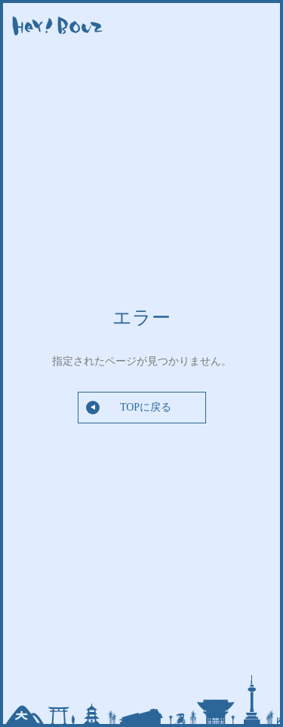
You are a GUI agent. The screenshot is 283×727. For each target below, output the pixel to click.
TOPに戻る (129, 407)
